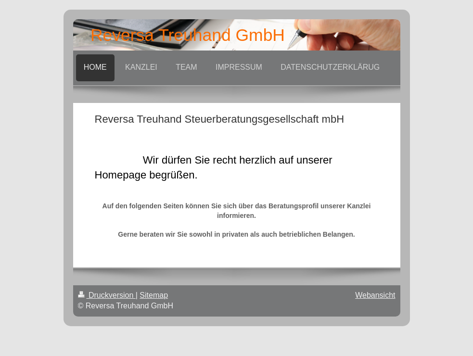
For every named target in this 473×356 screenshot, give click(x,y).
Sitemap (154, 295)
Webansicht (375, 295)
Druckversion (107, 295)
